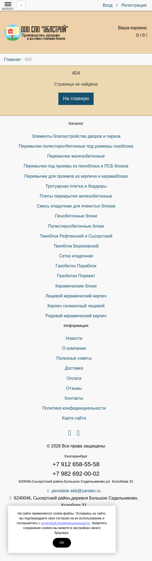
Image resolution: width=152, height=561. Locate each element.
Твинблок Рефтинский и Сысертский (76, 236)
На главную (76, 98)
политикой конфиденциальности (65, 523)
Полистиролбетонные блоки (76, 226)
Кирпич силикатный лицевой (75, 306)
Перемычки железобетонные (76, 156)
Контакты (74, 398)
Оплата (73, 378)
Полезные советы (74, 358)
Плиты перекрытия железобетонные (76, 196)
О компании (74, 348)
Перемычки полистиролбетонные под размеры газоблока (76, 146)
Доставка (74, 368)
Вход (107, 5)
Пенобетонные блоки (76, 216)
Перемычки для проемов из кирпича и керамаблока (76, 176)
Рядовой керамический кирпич (76, 316)
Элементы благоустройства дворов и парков (76, 136)
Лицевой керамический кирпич (76, 296)
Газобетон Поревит (76, 276)
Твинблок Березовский (76, 246)
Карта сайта (74, 418)
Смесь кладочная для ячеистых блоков (76, 206)
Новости (74, 338)
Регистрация (134, 5)
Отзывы (74, 388)
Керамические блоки (76, 286)
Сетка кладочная (76, 256)
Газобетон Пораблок (76, 266)
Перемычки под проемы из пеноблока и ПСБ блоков (76, 166)
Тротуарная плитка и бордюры (76, 186)
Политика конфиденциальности (74, 408)
